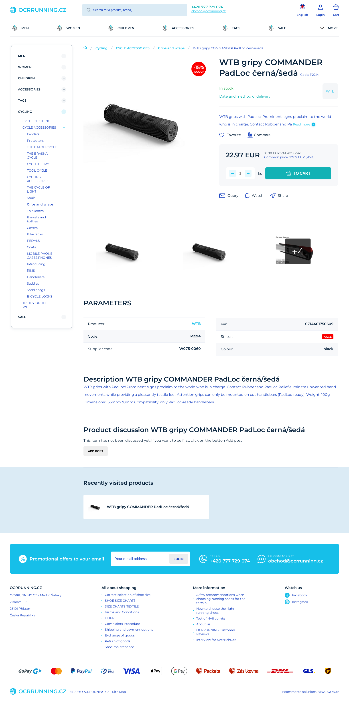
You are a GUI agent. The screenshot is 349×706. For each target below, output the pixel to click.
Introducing (36, 264)
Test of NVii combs (210, 618)
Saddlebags (36, 290)
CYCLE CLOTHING (36, 121)
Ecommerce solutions (299, 692)
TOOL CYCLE (37, 170)
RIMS (31, 271)
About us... (204, 624)
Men (21, 56)
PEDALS (33, 241)
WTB (330, 91)
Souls (31, 198)
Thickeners (35, 211)
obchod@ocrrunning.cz (208, 11)
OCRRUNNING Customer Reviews (215, 632)
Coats (31, 247)
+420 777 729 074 (207, 7)
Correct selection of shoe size (127, 595)
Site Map (119, 692)
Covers (32, 228)
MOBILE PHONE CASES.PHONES (39, 256)
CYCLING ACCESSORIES (38, 179)
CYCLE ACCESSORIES (133, 48)
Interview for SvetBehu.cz (216, 640)
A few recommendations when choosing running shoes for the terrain (220, 599)
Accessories (29, 89)
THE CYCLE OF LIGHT (38, 189)
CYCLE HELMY (38, 164)
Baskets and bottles (36, 219)
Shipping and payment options (129, 630)
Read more (301, 124)
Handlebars (36, 277)
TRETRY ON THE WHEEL (35, 305)
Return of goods (117, 641)
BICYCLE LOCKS (39, 296)
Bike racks (35, 234)
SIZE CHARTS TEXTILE (122, 606)
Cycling (101, 48)
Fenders (33, 134)
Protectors (35, 141)
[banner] (40, 9)
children (26, 78)
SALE (22, 317)
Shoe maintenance (119, 647)
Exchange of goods (120, 635)
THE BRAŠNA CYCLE (37, 156)
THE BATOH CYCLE (42, 147)
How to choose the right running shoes (215, 611)
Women (25, 67)
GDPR (109, 618)
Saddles (33, 283)
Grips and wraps (171, 48)
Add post (95, 451)
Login (178, 559)
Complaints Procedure (122, 624)
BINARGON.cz (328, 692)
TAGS (22, 101)
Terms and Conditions (122, 612)
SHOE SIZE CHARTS (120, 601)
